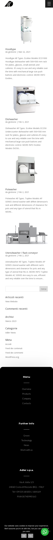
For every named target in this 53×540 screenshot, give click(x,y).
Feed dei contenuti (13, 348)
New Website (11, 301)
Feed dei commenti (14, 352)
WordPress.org (12, 357)
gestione (12, 52)
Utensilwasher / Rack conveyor (21, 252)
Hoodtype (10, 49)
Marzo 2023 (10, 321)
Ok (24, 536)
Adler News (10, 332)
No (30, 536)
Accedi (8, 344)
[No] (49, 531)
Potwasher (11, 189)
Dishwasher (11, 119)
